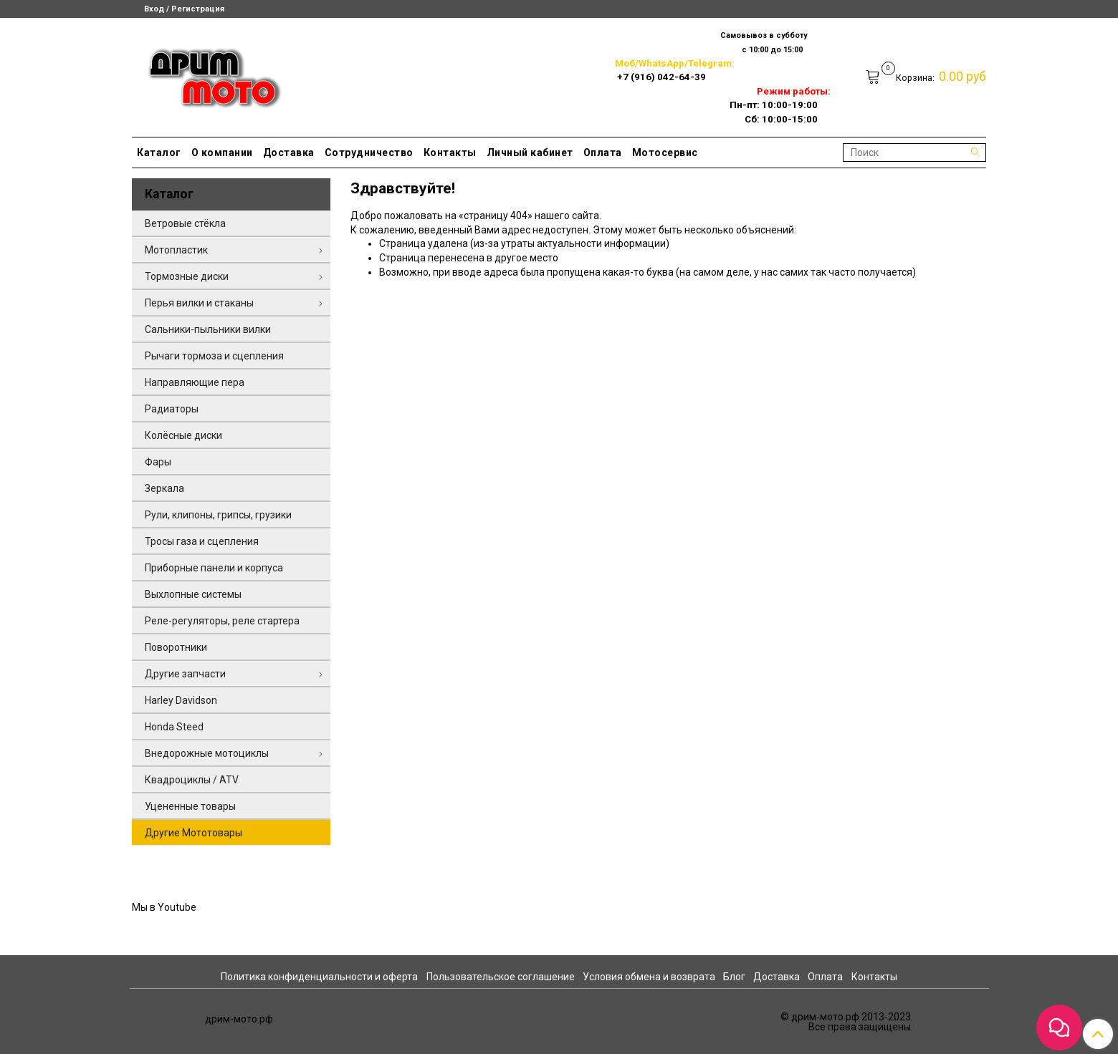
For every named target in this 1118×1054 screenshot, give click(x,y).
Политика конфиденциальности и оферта (319, 976)
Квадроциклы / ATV (192, 779)
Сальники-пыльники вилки (208, 329)
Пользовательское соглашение (500, 976)
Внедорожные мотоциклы (207, 753)
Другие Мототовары (193, 832)
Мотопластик (176, 250)
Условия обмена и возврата (649, 976)
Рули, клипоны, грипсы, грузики (218, 515)
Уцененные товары (190, 806)
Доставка (289, 152)
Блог (734, 976)
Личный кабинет (530, 152)
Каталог (159, 152)
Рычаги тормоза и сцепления (214, 356)
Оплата (602, 152)
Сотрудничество (369, 152)
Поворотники (176, 647)
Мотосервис (665, 152)
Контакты (450, 152)
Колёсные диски (183, 435)
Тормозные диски (187, 276)
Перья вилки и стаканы (199, 303)
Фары (158, 462)
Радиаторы (172, 409)
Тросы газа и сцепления (202, 541)
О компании (222, 152)
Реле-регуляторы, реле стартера (222, 621)
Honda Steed (174, 727)
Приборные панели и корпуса (214, 568)
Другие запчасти (185, 674)
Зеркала (164, 488)
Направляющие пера (194, 382)
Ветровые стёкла (185, 223)
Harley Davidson (181, 700)
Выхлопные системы (193, 594)
